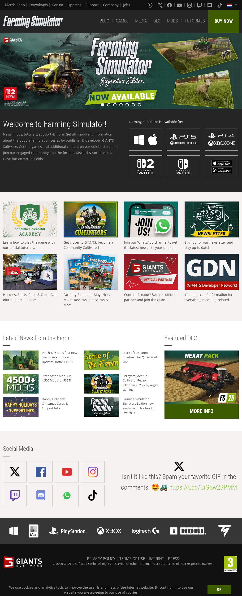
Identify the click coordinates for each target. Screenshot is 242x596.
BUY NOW (224, 21)
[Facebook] (170, 5)
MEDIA (141, 21)
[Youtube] (180, 5)
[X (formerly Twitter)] (160, 5)
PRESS (173, 558)
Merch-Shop (15, 4)
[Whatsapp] (150, 5)
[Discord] (210, 5)
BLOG (104, 21)
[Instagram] (190, 5)
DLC (156, 21)
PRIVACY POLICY (101, 558)
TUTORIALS (195, 21)
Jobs (126, 4)
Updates (74, 4)
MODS (172, 21)
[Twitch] (200, 5)
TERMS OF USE (132, 558)
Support (92, 4)
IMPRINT (156, 558)
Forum (57, 4)
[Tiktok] (220, 5)
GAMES (122, 21)
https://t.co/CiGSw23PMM (203, 487)
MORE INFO (201, 411)
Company (111, 4)
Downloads (38, 4)
